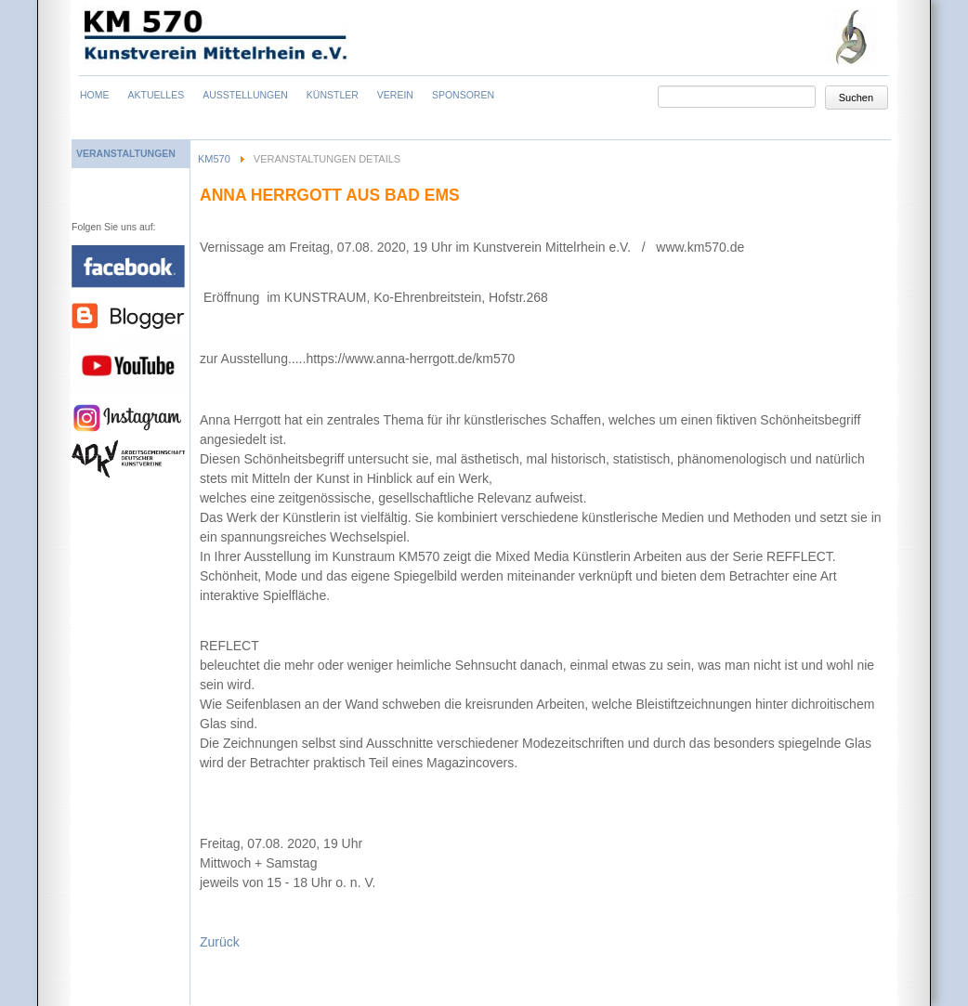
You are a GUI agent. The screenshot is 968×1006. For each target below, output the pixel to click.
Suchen (856, 97)
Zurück (220, 941)
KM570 (214, 158)
